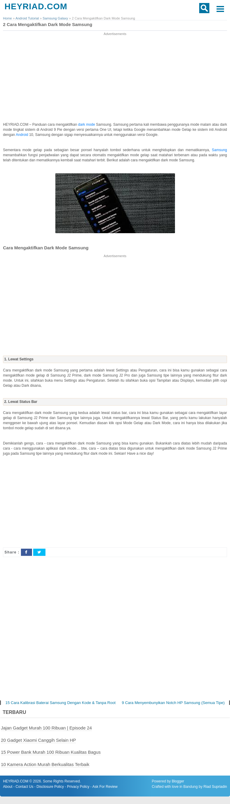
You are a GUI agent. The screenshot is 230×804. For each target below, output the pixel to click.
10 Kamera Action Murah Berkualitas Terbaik (45, 764)
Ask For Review (105, 787)
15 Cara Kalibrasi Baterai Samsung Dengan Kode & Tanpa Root (60, 702)
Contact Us (24, 787)
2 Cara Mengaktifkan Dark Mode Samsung (47, 24)
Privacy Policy (78, 787)
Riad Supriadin (215, 787)
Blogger (178, 781)
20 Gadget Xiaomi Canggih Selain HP (38, 740)
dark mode (87, 124)
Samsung (219, 150)
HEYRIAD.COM (35, 6)
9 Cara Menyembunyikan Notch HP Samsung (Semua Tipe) (173, 702)
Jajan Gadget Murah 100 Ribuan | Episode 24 (46, 727)
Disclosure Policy (50, 787)
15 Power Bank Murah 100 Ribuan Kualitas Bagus (51, 752)
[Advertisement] (115, 79)
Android (22, 135)
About (7, 787)
